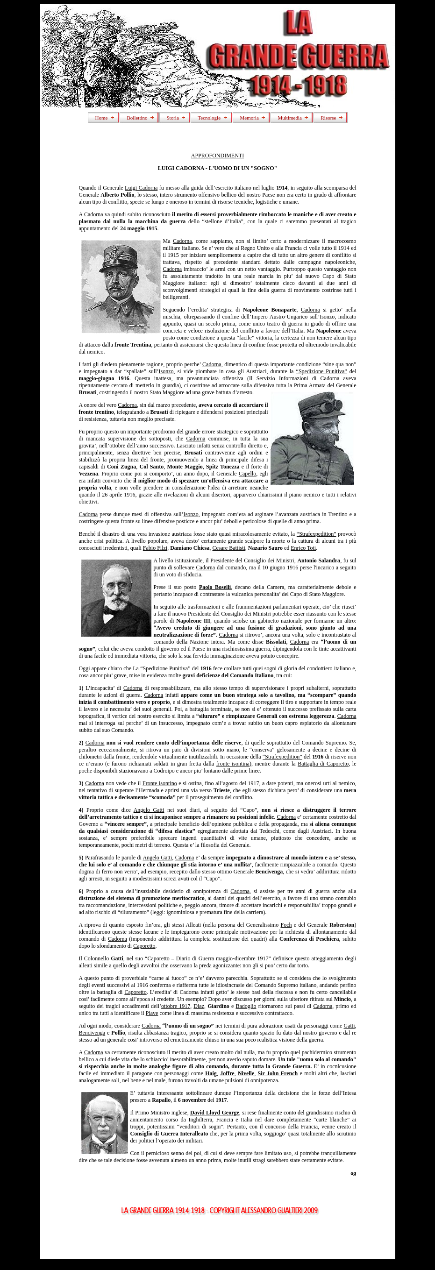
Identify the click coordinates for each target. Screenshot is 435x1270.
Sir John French (278, 1073)
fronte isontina (233, 763)
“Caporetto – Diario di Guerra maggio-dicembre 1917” (208, 958)
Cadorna (93, 214)
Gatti (349, 1025)
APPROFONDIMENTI (217, 155)
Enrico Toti (303, 548)
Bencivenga (92, 1032)
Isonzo (166, 371)
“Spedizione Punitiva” (321, 371)
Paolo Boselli (215, 587)
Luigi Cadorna (141, 187)
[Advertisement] (218, 1238)
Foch (286, 925)
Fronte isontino (160, 783)
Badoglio (245, 1006)
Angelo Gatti (149, 810)
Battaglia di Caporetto (323, 763)
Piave (152, 1013)
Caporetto (144, 946)
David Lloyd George (214, 1112)
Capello (247, 473)
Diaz (198, 1006)
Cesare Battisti (229, 548)
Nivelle (246, 1073)
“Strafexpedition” (316, 534)
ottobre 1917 (175, 1006)
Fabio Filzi (155, 548)
